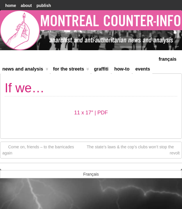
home (10, 5)
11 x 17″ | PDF (91, 113)
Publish (43, 5)
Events (142, 68)
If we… (24, 88)
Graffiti (101, 68)
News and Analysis (25, 70)
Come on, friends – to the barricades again (38, 149)
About (26, 5)
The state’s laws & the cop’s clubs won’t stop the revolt (133, 149)
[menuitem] (167, 58)
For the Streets (71, 70)
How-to (121, 68)
